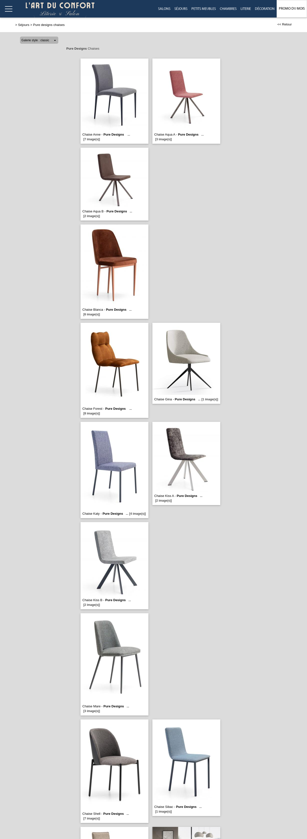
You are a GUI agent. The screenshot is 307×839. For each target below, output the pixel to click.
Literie (246, 9)
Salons (164, 9)
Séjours (180, 9)
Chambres (228, 9)
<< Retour (284, 24)
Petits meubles (203, 9)
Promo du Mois (292, 9)
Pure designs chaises (49, 25)
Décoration (265, 9)
